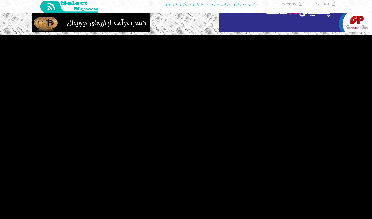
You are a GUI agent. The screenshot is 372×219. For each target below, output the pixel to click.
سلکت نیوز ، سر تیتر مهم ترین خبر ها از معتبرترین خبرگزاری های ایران (213, 4)
